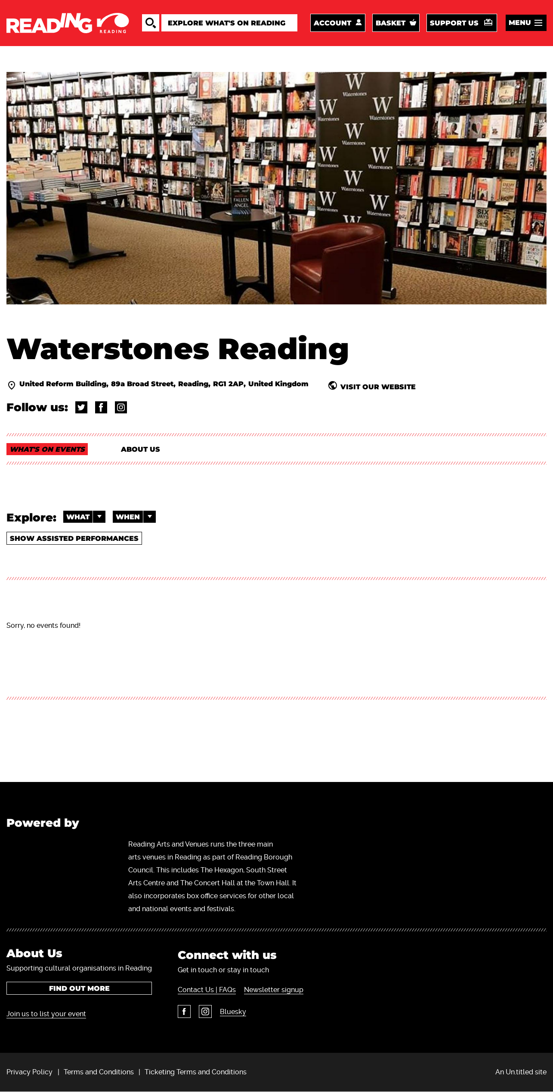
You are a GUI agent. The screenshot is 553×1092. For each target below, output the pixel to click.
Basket (390, 23)
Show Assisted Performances (74, 538)
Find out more (79, 988)
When (136, 517)
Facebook (184, 1011)
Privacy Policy (29, 1072)
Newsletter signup (273, 990)
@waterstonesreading (120, 407)
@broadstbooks (81, 407)
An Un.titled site (521, 1072)
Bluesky (233, 1012)
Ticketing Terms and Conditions (196, 1072)
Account (332, 23)
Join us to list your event (46, 1014)
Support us (454, 23)
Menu (520, 23)
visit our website (378, 387)
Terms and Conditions (99, 1072)
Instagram (205, 1011)
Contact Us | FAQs (207, 990)
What (85, 517)
